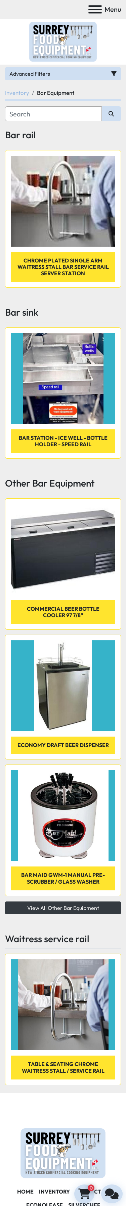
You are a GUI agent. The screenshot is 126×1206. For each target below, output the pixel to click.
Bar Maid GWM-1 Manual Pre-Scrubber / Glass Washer (63, 878)
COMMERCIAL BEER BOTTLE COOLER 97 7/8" (63, 611)
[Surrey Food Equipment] (63, 1152)
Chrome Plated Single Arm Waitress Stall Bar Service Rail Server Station (63, 267)
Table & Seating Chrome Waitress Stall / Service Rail (63, 1067)
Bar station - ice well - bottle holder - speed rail (63, 441)
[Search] (53, 113)
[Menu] (95, 9)
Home (25, 1191)
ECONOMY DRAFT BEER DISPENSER (63, 745)
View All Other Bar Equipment (63, 907)
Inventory (54, 1191)
